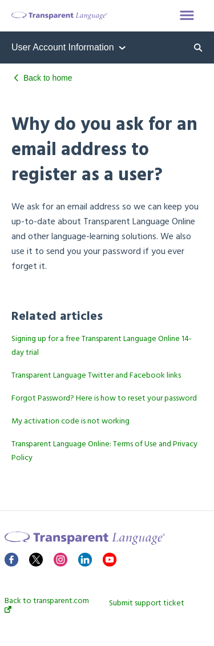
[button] (187, 16)
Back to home (47, 77)
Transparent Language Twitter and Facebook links (96, 375)
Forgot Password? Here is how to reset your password (104, 398)
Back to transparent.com (47, 605)
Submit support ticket (146, 603)
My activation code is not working (70, 421)
